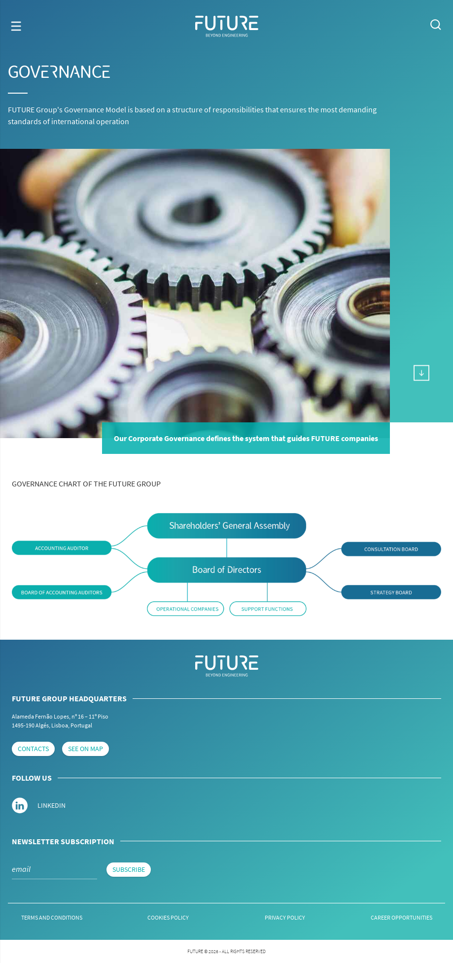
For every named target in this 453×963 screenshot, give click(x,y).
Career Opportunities (401, 917)
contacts (33, 748)
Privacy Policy (285, 917)
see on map (85, 748)
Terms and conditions (51, 917)
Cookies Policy (168, 917)
